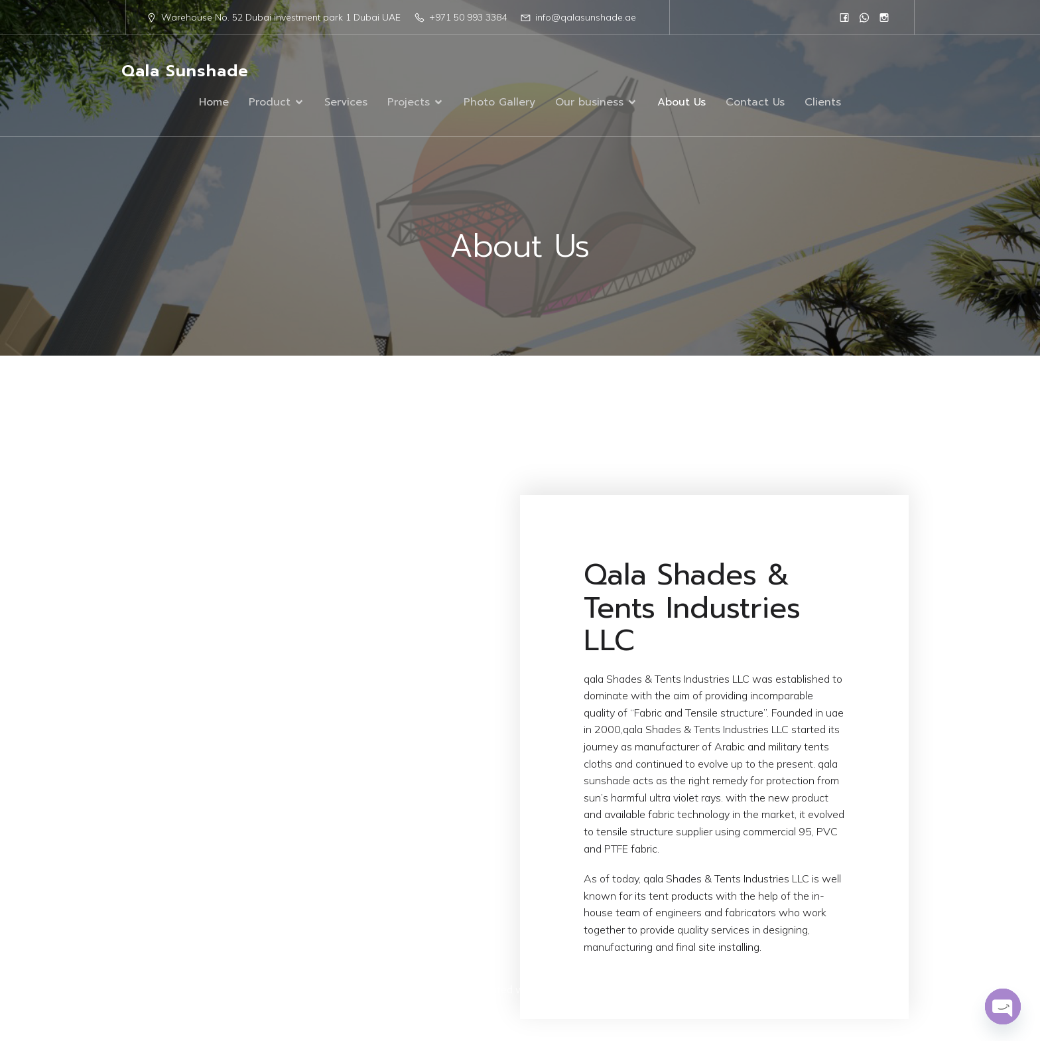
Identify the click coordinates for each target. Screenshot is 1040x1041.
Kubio (669, 990)
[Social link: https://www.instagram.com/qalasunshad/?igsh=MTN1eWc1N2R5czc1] (884, 17)
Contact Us (755, 103)
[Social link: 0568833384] (864, 17)
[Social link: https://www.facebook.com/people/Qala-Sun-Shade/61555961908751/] (844, 17)
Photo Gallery (499, 103)
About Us (681, 103)
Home (214, 103)
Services (345, 103)
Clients (823, 103)
